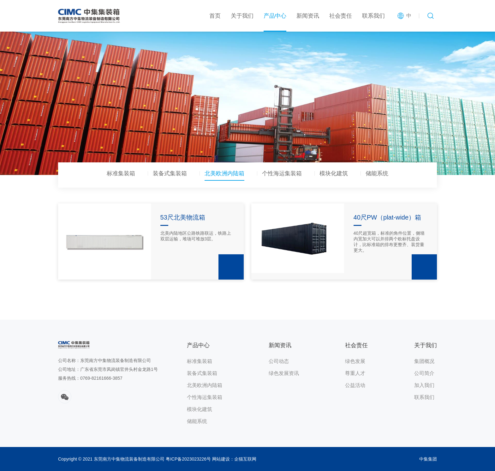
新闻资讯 (307, 16)
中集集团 (428, 459)
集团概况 (424, 361)
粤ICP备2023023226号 (188, 459)
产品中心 (275, 16)
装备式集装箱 (170, 174)
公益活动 (355, 385)
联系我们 (373, 16)
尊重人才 (355, 373)
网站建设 (221, 459)
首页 (215, 16)
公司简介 (424, 373)
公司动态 (279, 361)
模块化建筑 (333, 174)
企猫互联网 (245, 459)
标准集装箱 (121, 174)
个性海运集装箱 (282, 174)
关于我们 (242, 16)
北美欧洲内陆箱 (224, 174)
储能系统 (377, 174)
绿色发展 (355, 361)
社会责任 (340, 16)
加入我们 (424, 385)
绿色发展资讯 (284, 373)
